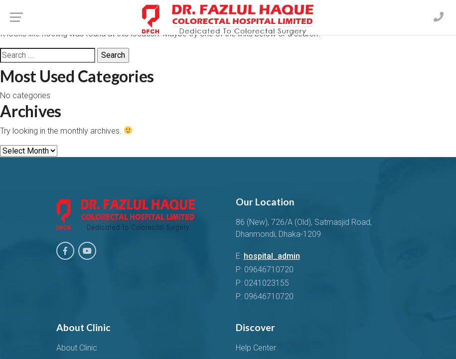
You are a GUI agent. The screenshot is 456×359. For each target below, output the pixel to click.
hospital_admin (272, 256)
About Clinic (76, 348)
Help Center (256, 348)
